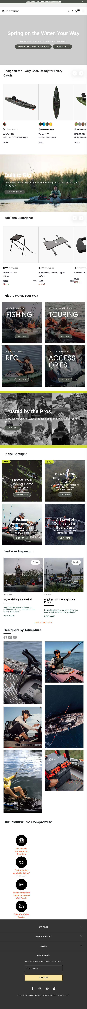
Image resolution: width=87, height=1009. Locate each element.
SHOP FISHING (62, 46)
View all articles (43, 622)
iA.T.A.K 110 (8, 134)
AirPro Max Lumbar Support (52, 273)
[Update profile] (72, 11)
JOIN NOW (43, 978)
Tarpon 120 (44, 134)
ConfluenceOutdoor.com (27, 995)
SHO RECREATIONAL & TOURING (33, 46)
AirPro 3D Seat (10, 273)
